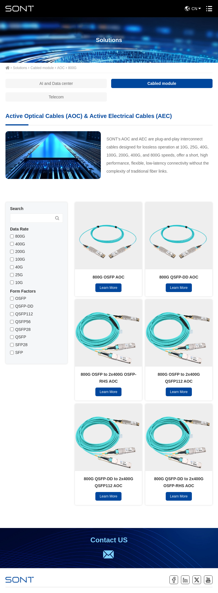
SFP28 (21, 344)
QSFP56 (23, 321)
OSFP (20, 298)
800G (72, 68)
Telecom (56, 97)
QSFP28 (23, 329)
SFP (19, 352)
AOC (61, 68)
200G (20, 251)
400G (20, 244)
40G (19, 267)
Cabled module (42, 68)
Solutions (20, 68)
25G (19, 274)
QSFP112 (24, 314)
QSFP (20, 337)
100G (20, 259)
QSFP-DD (24, 306)
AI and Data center (56, 83)
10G (19, 282)
